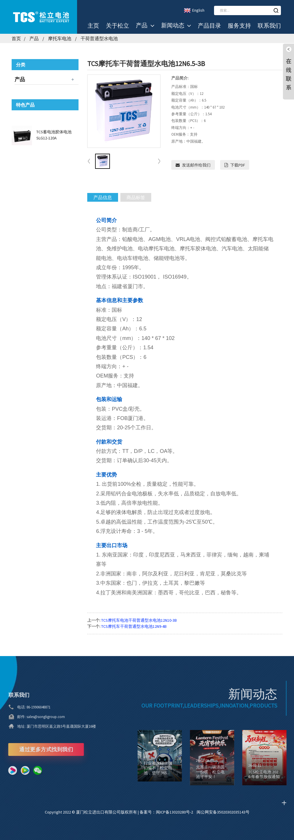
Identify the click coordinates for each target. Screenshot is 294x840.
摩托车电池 (59, 38)
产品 (145, 25)
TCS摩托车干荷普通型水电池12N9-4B (134, 626)
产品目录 (209, 25)
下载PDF (237, 165)
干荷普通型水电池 (99, 38)
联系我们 (269, 25)
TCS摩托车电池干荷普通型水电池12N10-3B (139, 620)
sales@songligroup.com (38, 716)
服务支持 (239, 25)
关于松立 (117, 25)
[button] (159, 161)
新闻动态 (176, 25)
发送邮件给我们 (196, 165)
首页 (16, 38)
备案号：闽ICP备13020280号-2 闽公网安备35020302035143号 (195, 812)
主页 (93, 25)
